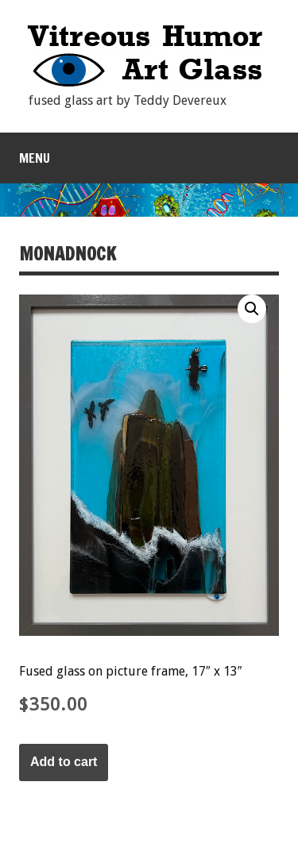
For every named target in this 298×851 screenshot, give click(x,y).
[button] (252, 309)
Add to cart (63, 761)
